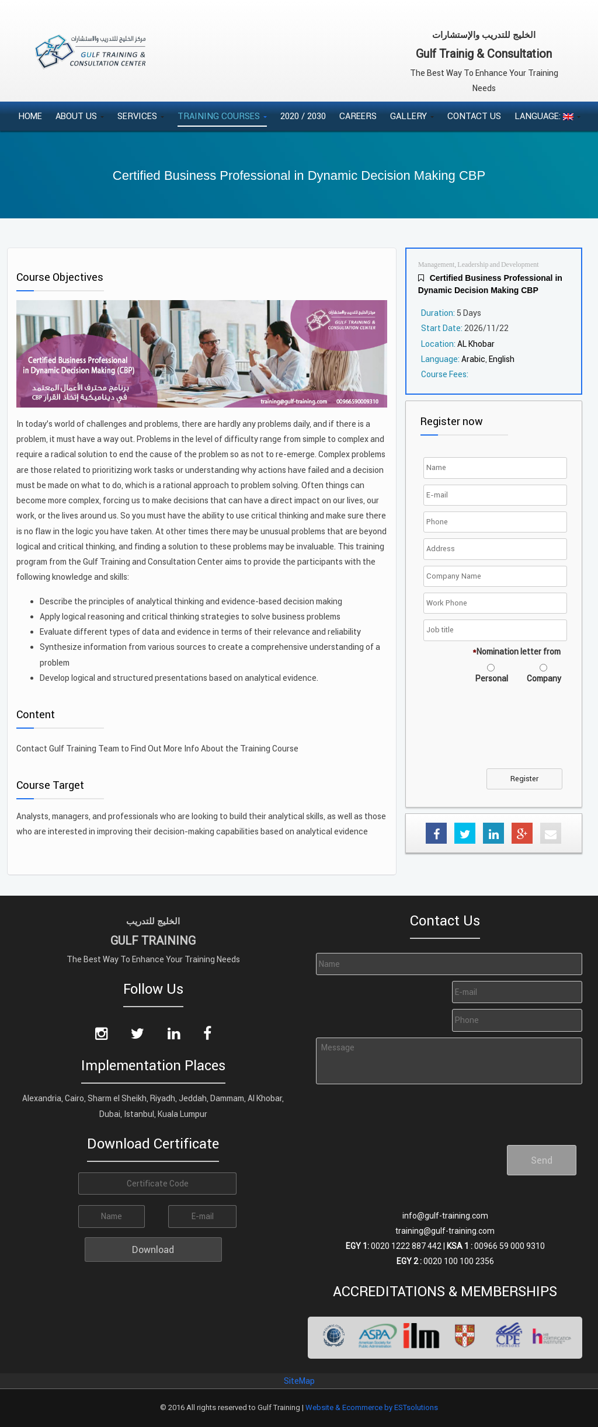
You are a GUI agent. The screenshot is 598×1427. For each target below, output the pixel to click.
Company (544, 678)
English (501, 359)
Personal (491, 678)
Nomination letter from (516, 651)
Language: (547, 115)
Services (140, 115)
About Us (79, 115)
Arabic (473, 359)
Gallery (412, 115)
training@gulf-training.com (445, 1230)
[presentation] (402, 1110)
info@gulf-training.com (445, 1215)
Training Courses (222, 115)
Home (30, 115)
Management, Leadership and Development (478, 265)
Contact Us (474, 115)
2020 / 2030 (303, 115)
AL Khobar (476, 344)
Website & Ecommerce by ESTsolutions (371, 1407)
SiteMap (299, 1381)
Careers (358, 115)
